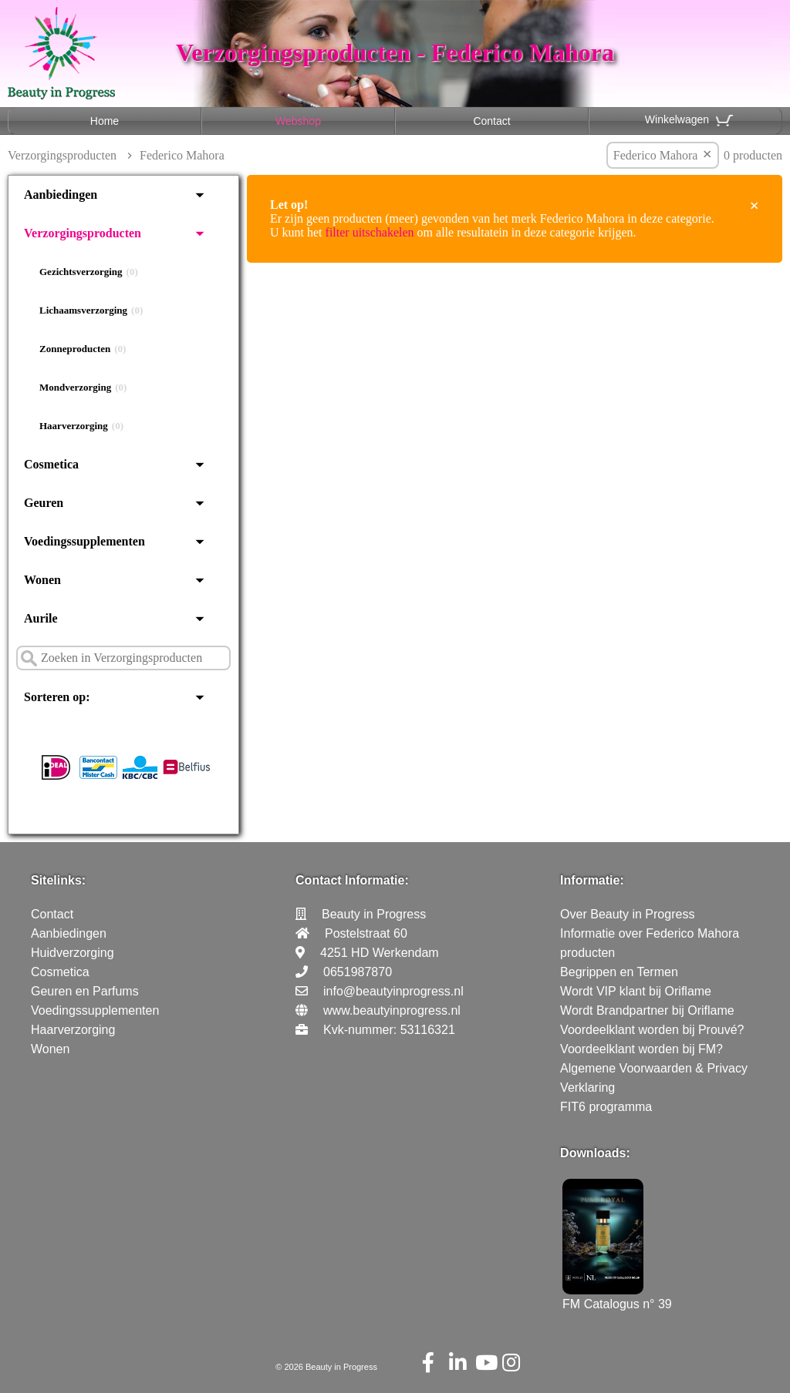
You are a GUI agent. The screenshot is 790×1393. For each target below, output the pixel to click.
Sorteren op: (56, 696)
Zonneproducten (82, 349)
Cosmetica (51, 464)
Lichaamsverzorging (91, 310)
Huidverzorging (72, 952)
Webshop (298, 121)
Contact (491, 121)
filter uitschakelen (370, 232)
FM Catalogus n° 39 (617, 1297)
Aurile (41, 618)
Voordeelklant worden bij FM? (641, 1049)
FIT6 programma (606, 1106)
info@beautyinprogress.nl (393, 991)
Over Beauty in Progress (627, 914)
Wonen (42, 579)
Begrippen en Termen (619, 971)
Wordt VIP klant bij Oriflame (635, 991)
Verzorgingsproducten (62, 155)
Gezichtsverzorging (88, 272)
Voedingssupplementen (84, 541)
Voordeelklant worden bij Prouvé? (652, 1029)
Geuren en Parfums (85, 991)
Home (104, 121)
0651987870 (357, 971)
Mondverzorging (83, 387)
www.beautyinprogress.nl (392, 1010)
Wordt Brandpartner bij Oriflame (647, 1010)
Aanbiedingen (60, 194)
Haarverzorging (81, 426)
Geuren (43, 502)
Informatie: (592, 880)
